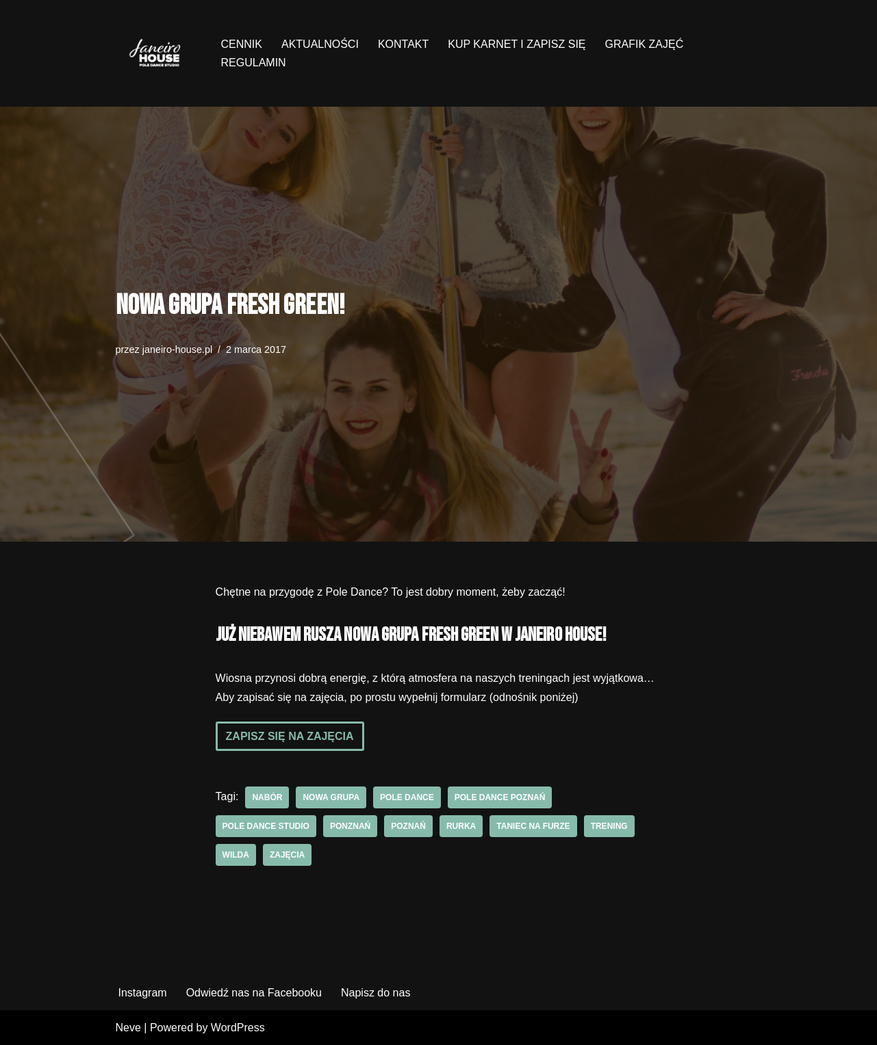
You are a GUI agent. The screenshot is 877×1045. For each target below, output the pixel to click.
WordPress (238, 1027)
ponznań (350, 826)
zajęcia (287, 855)
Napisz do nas (375, 992)
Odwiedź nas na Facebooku (254, 992)
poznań (408, 826)
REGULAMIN (253, 62)
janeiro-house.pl (177, 349)
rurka (461, 826)
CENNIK (241, 44)
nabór (267, 797)
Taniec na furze (533, 826)
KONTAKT (403, 44)
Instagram (142, 992)
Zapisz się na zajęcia (290, 736)
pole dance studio (266, 826)
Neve (128, 1027)
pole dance (407, 797)
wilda (236, 855)
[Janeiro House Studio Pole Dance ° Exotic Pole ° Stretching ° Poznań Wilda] (157, 53)
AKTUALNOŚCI (320, 44)
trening (609, 826)
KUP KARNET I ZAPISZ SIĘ (516, 44)
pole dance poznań (500, 797)
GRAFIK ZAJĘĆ (644, 44)
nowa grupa (331, 797)
